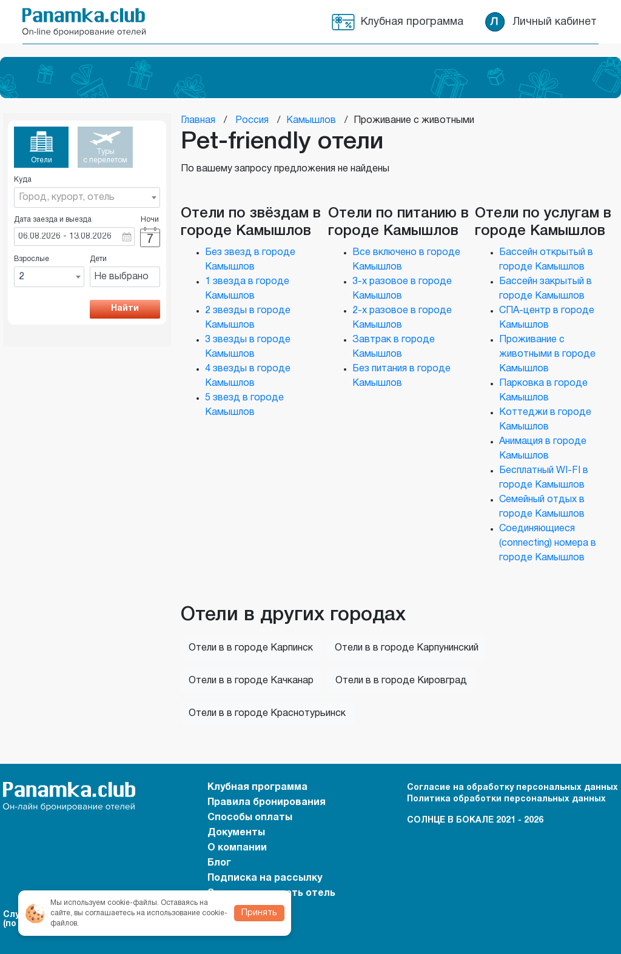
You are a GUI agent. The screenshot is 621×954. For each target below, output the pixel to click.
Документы (236, 833)
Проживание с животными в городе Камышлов (547, 354)
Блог (219, 863)
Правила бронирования (266, 802)
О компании (237, 848)
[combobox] (87, 197)
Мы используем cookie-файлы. (104, 902)
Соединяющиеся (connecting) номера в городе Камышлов (547, 543)
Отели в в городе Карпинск (251, 648)
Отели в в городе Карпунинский (406, 648)
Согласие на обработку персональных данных (512, 788)
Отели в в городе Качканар (251, 681)
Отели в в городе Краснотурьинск (267, 713)
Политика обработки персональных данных (506, 799)
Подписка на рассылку (264, 878)
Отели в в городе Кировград (401, 681)
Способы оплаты (249, 817)
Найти (125, 309)
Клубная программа (412, 22)
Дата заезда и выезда (53, 219)
